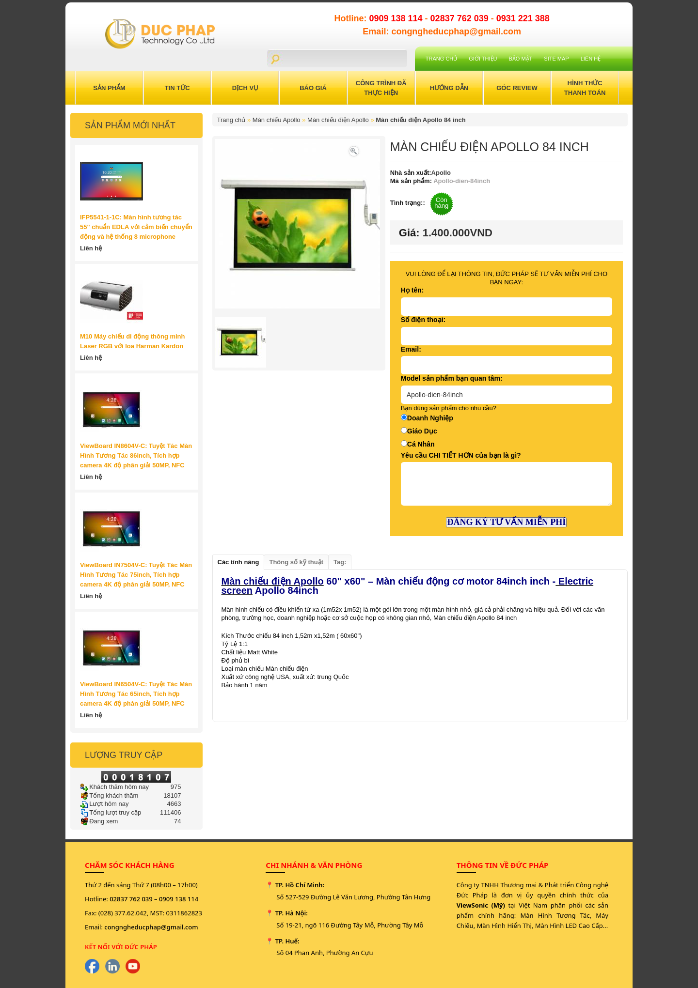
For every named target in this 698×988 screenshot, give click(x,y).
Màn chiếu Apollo (277, 120)
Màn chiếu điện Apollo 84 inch (420, 120)
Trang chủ (441, 59)
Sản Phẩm (109, 88)
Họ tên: (412, 290)
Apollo (441, 172)
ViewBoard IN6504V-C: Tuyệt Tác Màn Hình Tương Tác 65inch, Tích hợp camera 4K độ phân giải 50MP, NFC (136, 693)
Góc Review (517, 88)
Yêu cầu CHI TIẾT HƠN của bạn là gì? (461, 455)
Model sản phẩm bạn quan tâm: (452, 378)
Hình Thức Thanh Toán (585, 87)
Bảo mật (521, 59)
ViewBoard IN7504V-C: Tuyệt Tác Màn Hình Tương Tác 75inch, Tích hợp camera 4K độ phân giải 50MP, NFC (136, 574)
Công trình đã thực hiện (381, 87)
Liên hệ (591, 59)
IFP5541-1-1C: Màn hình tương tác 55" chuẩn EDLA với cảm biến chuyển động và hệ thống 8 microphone (136, 227)
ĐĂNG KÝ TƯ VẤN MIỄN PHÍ (506, 522)
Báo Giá (313, 88)
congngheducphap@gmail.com (151, 927)
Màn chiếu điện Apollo (338, 120)
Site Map (556, 59)
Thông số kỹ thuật (296, 562)
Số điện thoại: (423, 320)
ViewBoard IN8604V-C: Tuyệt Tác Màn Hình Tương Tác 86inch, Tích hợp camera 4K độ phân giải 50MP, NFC (136, 455)
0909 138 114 (397, 18)
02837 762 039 (460, 18)
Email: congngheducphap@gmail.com (442, 31)
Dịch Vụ (245, 88)
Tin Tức (177, 88)
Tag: (339, 562)
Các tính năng (238, 562)
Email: (411, 349)
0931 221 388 (523, 18)
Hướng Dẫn (449, 88)
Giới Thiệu (483, 59)
